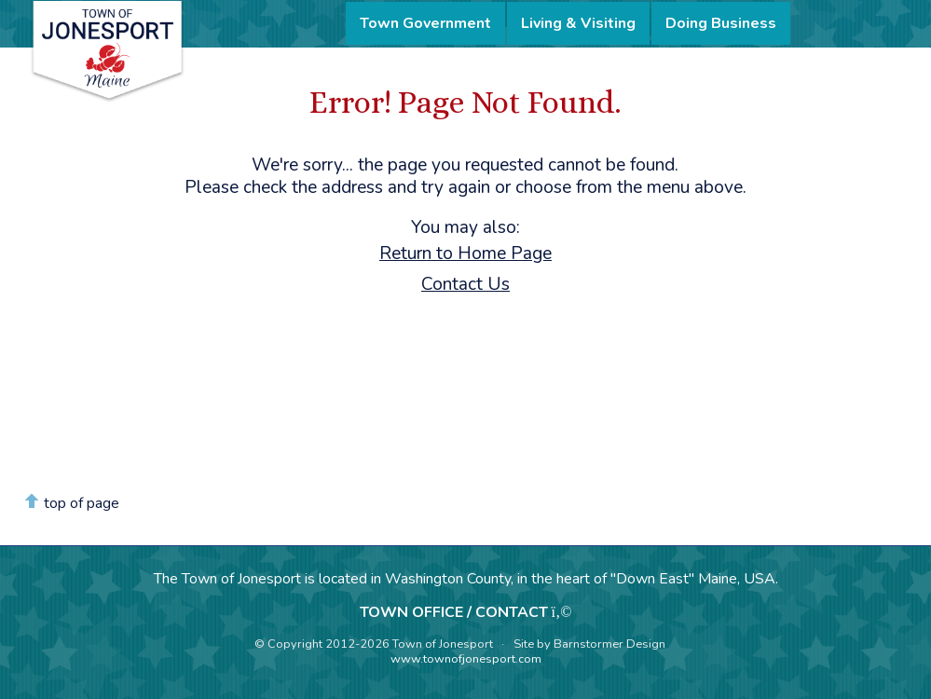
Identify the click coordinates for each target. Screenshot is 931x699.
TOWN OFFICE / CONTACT (454, 612)
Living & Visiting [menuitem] (578, 23)
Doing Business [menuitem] (720, 23)
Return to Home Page (465, 253)
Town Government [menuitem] (425, 23)
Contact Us (465, 284)
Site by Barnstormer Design (589, 644)
